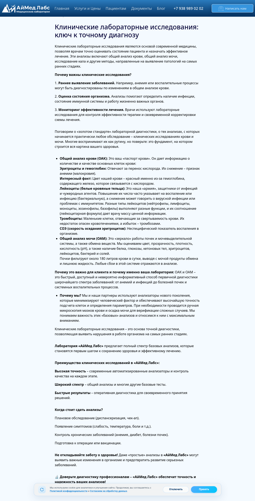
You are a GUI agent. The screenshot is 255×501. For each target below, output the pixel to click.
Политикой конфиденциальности (68, 491)
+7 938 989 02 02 (188, 8)
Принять (204, 489)
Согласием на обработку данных (108, 491)
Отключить (175, 489)
